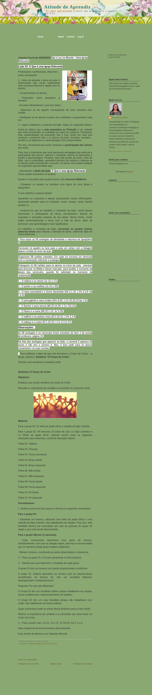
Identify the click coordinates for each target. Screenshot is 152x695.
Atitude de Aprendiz (67, 7)
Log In (80, 36)
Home (40, 36)
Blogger (130, 172)
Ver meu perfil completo (120, 151)
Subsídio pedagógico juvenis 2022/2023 (43, 644)
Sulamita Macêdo (120, 117)
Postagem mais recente (28, 664)
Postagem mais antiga (82, 664)
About (61, 36)
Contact (70, 36)
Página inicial (56, 664)
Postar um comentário (27, 659)
